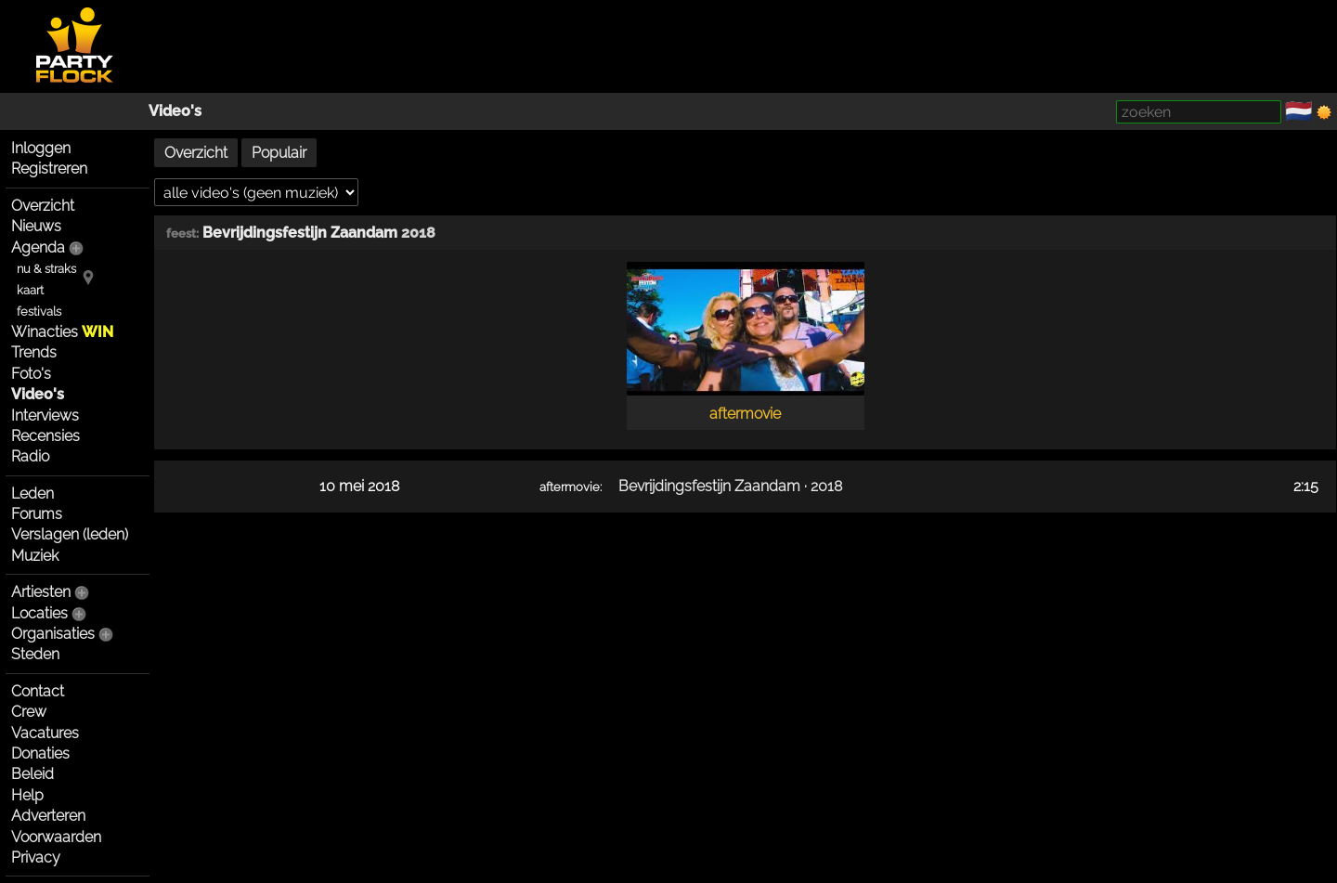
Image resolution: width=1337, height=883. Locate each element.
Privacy (35, 857)
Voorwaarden (56, 837)
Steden (35, 654)
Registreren (49, 168)
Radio (30, 456)
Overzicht (42, 205)
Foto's (31, 374)
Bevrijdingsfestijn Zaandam (299, 232)
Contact (37, 691)
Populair (279, 153)
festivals (39, 311)
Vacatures (45, 733)
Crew (28, 712)
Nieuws (36, 226)
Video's (175, 111)
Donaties (40, 753)
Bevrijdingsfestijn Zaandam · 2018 (730, 486)
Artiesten (41, 592)
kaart (30, 290)
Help (27, 795)
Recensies (45, 436)
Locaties (39, 613)
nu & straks (46, 269)
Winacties (62, 332)
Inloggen (41, 148)
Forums (36, 514)
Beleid (32, 774)
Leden (32, 493)
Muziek (34, 556)
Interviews (45, 415)
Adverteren (48, 816)
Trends (34, 352)
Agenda (38, 247)
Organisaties (53, 634)
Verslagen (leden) (69, 534)
